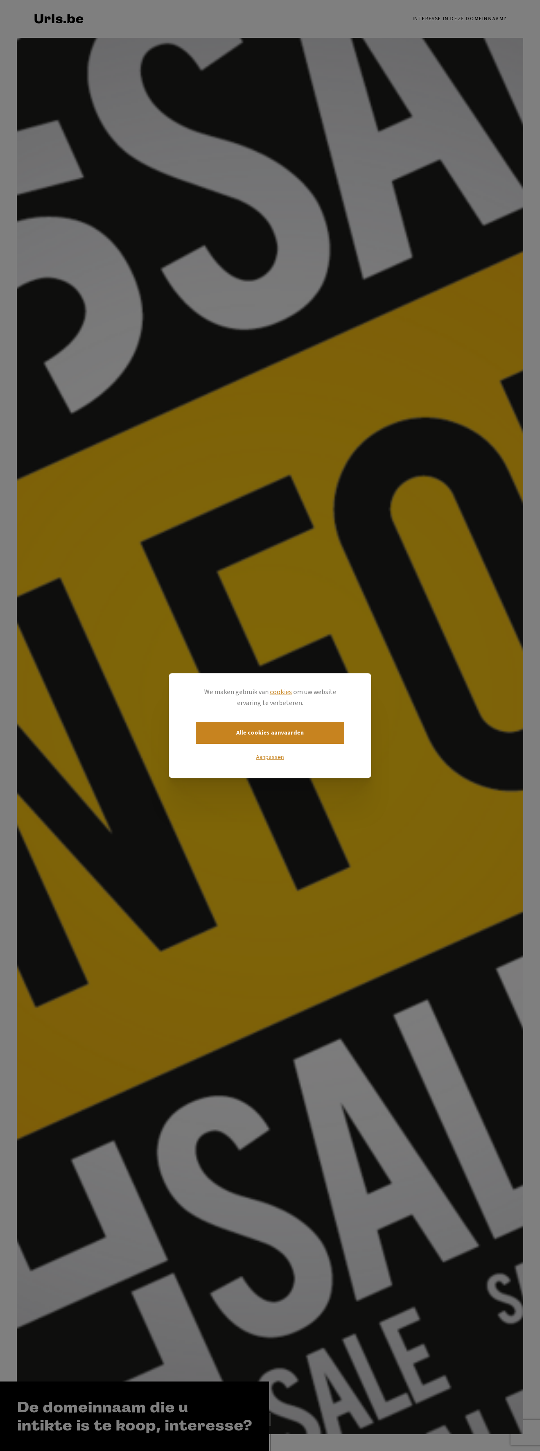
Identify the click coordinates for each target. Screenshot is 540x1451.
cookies (281, 692)
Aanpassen (270, 757)
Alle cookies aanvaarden (270, 733)
